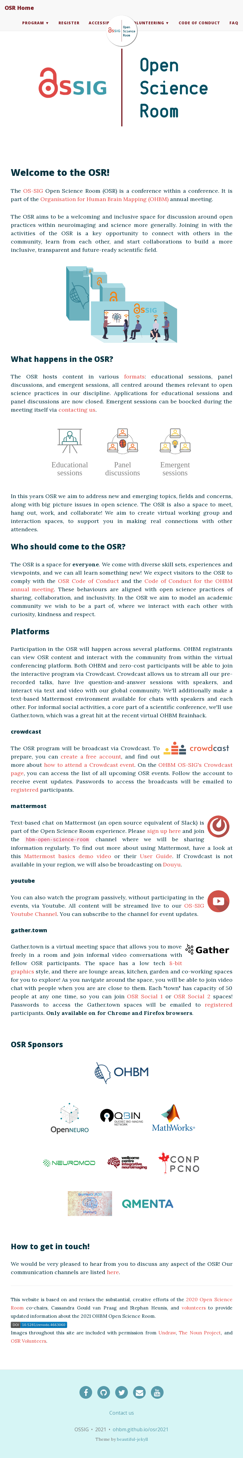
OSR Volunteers (28, 1341)
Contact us (121, 1412)
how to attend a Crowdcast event (89, 764)
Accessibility (105, 29)
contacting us (77, 409)
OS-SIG (33, 190)
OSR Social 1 (145, 996)
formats (134, 376)
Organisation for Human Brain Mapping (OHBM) (104, 199)
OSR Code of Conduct (88, 580)
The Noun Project (200, 1333)
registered (24, 789)
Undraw (167, 1333)
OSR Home (19, 14)
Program (33, 29)
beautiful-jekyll (132, 1439)
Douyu (172, 864)
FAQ (233, 29)
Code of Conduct (199, 29)
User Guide (156, 856)
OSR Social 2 (192, 996)
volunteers (194, 1308)
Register (69, 29)
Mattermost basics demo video (67, 856)
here (113, 1272)
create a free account (91, 756)
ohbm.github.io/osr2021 (140, 1429)
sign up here (164, 830)
